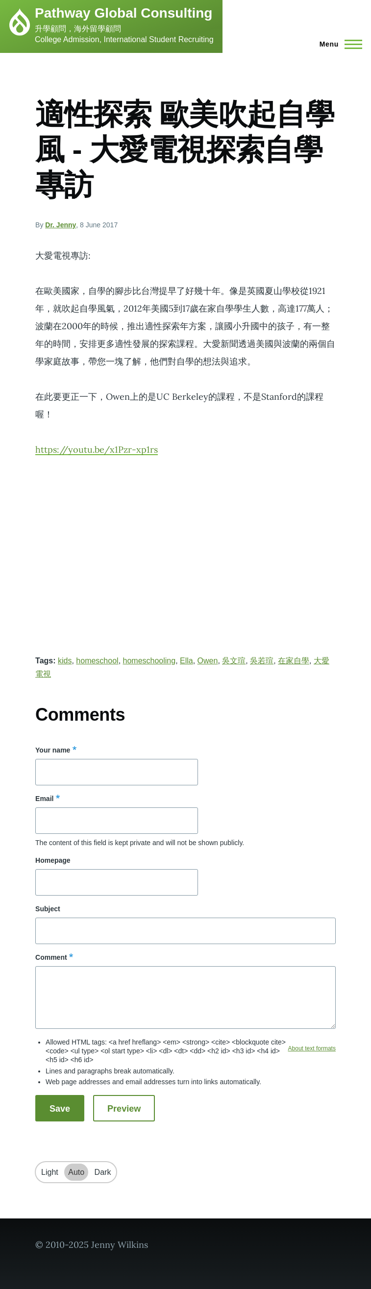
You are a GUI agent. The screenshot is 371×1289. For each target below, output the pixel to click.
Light (49, 1172)
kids (65, 661)
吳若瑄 (261, 661)
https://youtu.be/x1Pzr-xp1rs (96, 449)
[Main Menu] (338, 44)
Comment (51, 957)
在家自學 (293, 661)
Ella (186, 661)
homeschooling (149, 661)
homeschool (97, 661)
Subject (47, 909)
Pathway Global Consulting (123, 13)
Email (44, 799)
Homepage (53, 860)
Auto (76, 1172)
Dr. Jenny (60, 225)
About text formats (312, 1048)
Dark (103, 1172)
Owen (208, 661)
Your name (52, 750)
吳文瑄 (234, 661)
